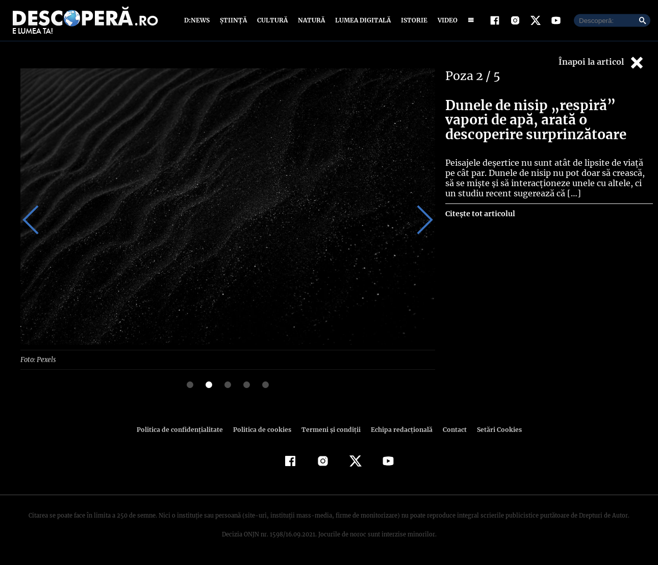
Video (445, 21)
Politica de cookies (263, 431)
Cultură (272, 21)
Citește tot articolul (479, 216)
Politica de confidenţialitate (184, 431)
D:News (198, 21)
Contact (450, 431)
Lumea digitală (361, 21)
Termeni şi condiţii (329, 431)
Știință (234, 21)
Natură (310, 21)
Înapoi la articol (602, 65)
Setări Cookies (493, 431)
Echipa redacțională (398, 431)
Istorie (412, 21)
